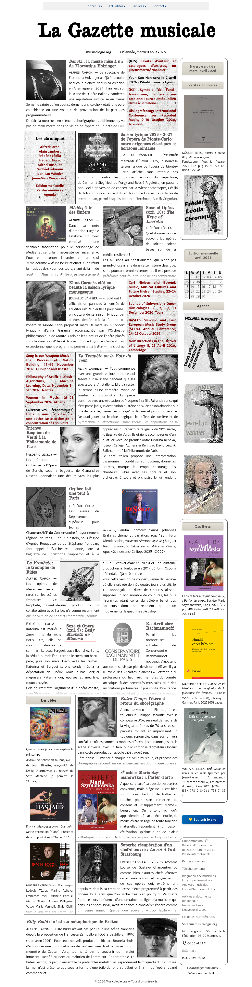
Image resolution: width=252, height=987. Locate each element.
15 (197, 287)
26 (220, 291)
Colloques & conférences (198, 917)
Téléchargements (193, 868)
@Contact (189, 951)
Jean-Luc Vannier (50, 174)
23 (203, 291)
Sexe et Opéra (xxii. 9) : (80, 632)
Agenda (50, 195)
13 (186, 287)
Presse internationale (196, 854)
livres (203, 526)
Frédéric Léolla (50, 156)
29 (198, 296)
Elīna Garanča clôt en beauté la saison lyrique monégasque (92, 287)
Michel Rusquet (50, 165)
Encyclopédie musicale (197, 880)
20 (187, 291)
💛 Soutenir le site (202, 819)
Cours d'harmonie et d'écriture (202, 889)
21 (192, 291)
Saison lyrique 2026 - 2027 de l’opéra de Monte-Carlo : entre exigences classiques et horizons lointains (148, 141)
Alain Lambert (50, 151)
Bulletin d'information (197, 845)
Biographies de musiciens (199, 876)
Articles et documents (196, 896)
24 (209, 291)
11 (214, 282)
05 (220, 277)
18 (214, 287)
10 (209, 282)
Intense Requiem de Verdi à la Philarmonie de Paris (41, 437)
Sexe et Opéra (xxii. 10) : (160, 214)
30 (203, 296)
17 (209, 287)
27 (187, 296)
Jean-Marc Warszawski (50, 178)
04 (214, 277)
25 (214, 291)
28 (192, 296)
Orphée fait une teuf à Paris (80, 493)
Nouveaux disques (194, 910)
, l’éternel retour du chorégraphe (142, 701)
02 (203, 277)
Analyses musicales (195, 884)
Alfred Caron (50, 147)
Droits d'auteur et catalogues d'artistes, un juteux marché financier (152, 65)
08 (198, 282)
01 (198, 277)
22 (198, 291)
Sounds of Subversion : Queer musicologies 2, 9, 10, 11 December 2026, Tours (152, 308)
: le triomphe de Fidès (40, 567)
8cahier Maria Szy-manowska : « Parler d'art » (146, 774)
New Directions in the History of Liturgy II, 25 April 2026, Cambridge (152, 345)
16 (203, 287)
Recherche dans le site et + (199, 850)
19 (220, 287)
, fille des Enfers (80, 209)
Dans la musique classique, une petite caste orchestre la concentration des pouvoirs (49, 418)
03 (209, 277)
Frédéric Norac (50, 160)
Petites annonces (50, 190)
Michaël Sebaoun (50, 169)
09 (203, 282)
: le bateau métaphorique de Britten (72, 921)
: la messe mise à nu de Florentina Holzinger (96, 63)
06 (187, 282)
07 (192, 282)
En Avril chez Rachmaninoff (160, 625)
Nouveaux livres (192, 905)
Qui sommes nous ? (195, 841)
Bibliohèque (190, 901)
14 (192, 287)
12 (220, 282)
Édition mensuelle (50, 186)
